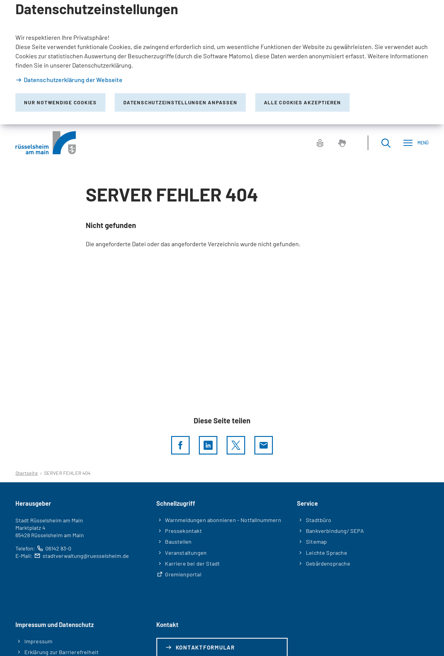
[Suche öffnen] (385, 143)
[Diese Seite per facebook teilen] (180, 445)
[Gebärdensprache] (342, 142)
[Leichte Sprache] (320, 142)
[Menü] (416, 143)
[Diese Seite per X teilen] (236, 445)
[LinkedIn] (208, 445)
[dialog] (222, 62)
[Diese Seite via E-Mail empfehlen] (263, 445)
